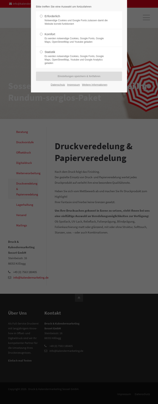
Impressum (73, 84)
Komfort (77, 38)
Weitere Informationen (94, 84)
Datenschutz (58, 84)
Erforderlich (77, 20)
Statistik (77, 57)
